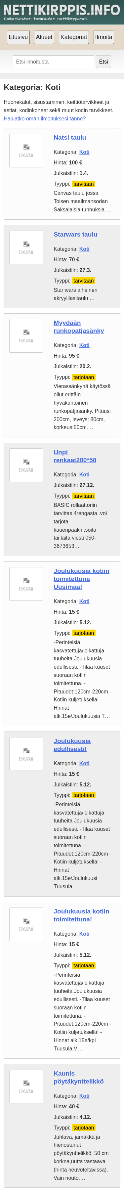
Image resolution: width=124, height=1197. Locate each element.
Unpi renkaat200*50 (75, 456)
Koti (84, 152)
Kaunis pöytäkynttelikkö (78, 1077)
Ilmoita (103, 37)
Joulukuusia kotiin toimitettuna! (81, 915)
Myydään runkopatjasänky (79, 326)
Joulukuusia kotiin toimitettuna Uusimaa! (81, 578)
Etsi (103, 62)
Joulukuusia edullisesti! (72, 744)
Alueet (44, 37)
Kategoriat (74, 37)
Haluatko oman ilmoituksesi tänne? (45, 118)
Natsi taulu (70, 137)
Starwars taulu (75, 234)
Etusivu (18, 37)
